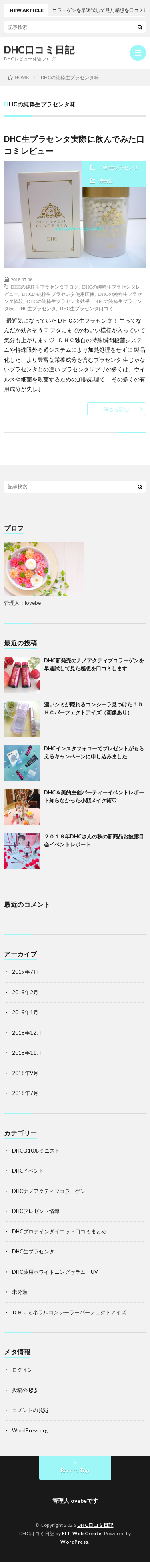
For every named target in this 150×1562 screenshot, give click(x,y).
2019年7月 (25, 971)
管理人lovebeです (75, 1500)
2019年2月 (25, 992)
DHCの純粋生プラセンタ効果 (58, 301)
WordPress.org (30, 1430)
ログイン (22, 1369)
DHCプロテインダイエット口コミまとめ (59, 1231)
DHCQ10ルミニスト (36, 1150)
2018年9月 (25, 1073)
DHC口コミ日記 (39, 49)
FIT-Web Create (82, 1533)
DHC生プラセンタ (118, 167)
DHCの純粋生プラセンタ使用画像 (58, 293)
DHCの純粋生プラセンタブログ (44, 286)
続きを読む (117, 409)
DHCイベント (28, 1170)
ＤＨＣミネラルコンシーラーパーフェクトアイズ (69, 1312)
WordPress (74, 1542)
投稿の (25, 1390)
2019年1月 (25, 1012)
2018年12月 (27, 1032)
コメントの (30, 1410)
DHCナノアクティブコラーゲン (49, 1191)
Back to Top (75, 1470)
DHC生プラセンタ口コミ (86, 308)
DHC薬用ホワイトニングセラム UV (55, 1272)
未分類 (106, 181)
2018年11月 (27, 1052)
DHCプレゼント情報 (36, 1211)
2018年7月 (25, 1093)
